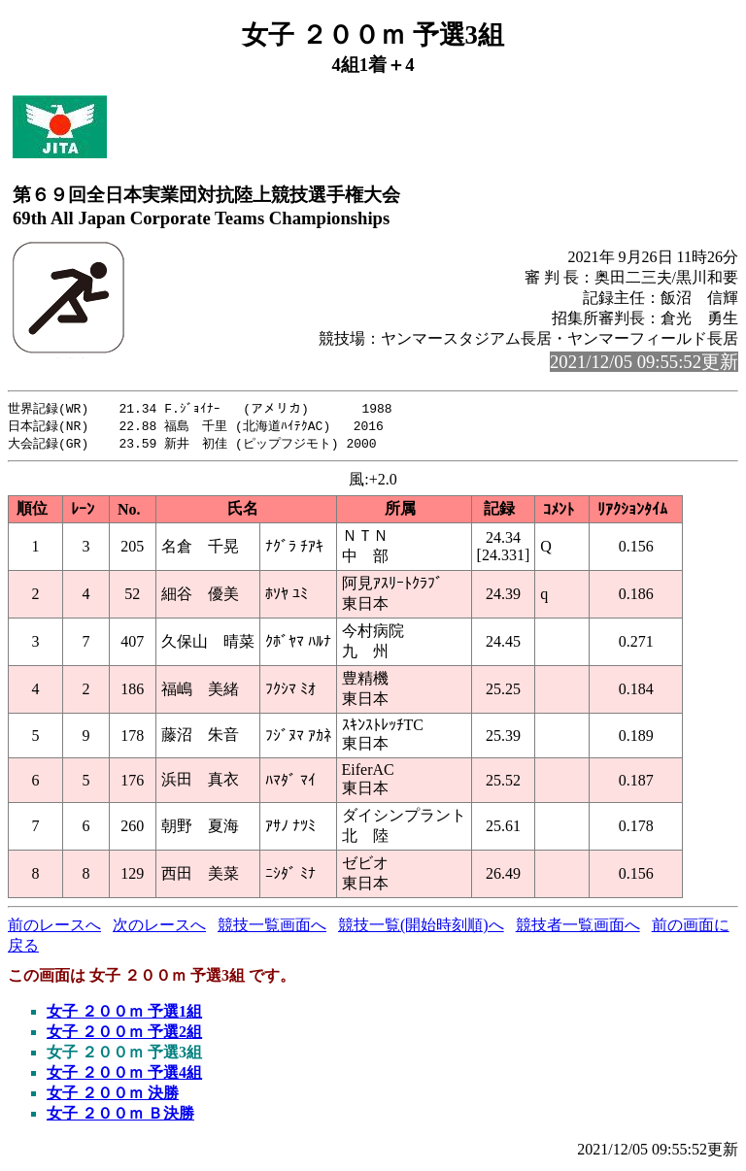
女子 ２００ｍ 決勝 (113, 1095)
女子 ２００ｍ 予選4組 (124, 1075)
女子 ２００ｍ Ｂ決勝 (120, 1116)
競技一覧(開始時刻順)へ (421, 928)
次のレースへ (159, 928)
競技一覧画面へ (272, 928)
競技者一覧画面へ (578, 928)
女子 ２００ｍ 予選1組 (124, 1014)
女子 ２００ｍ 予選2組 (124, 1034)
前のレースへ (54, 928)
